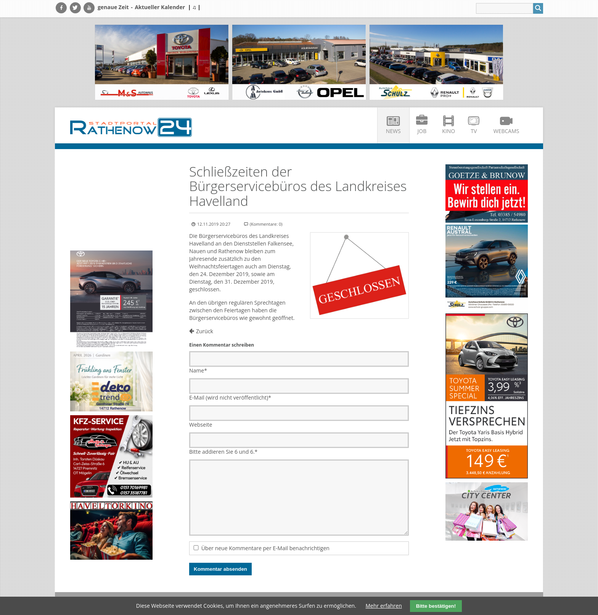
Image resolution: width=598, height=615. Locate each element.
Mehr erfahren (384, 605)
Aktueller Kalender (160, 7)
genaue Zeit (113, 7)
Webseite (200, 424)
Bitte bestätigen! (436, 606)
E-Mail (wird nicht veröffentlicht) (230, 397)
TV (474, 131)
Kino (448, 131)
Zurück (204, 331)
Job (422, 131)
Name (198, 370)
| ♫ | (194, 7)
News (393, 131)
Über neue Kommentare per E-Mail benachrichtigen (265, 548)
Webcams (506, 131)
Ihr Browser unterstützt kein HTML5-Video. (111, 185)
